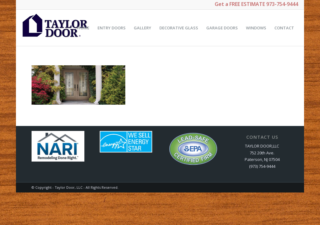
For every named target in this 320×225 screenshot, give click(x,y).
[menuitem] (83, 28)
